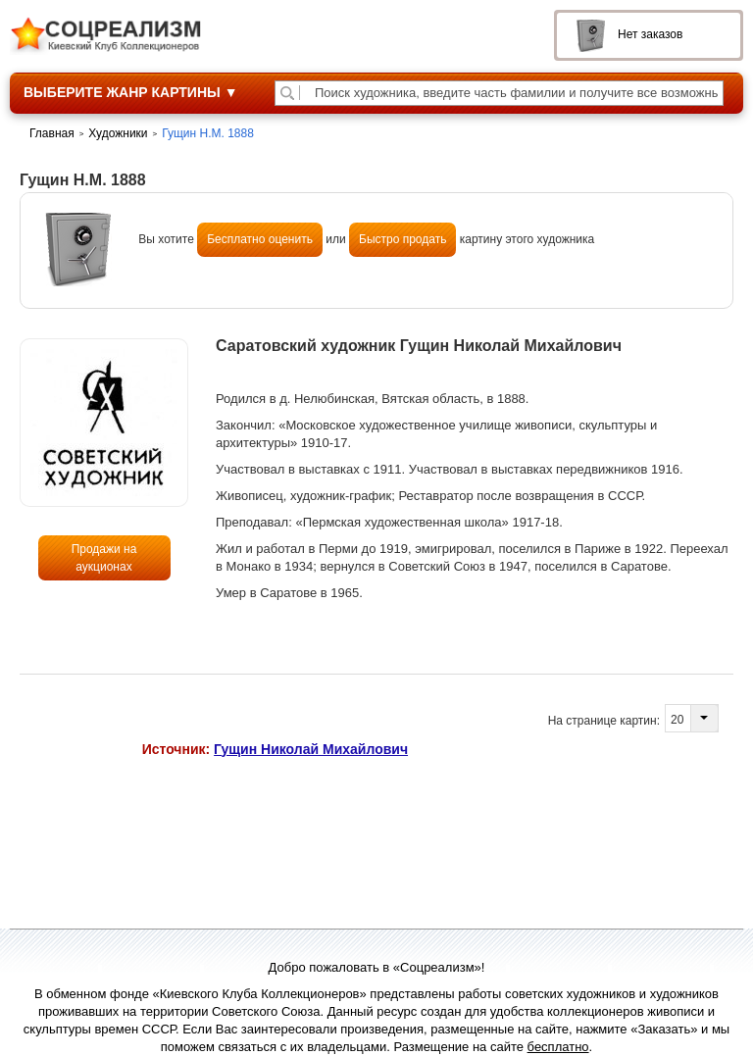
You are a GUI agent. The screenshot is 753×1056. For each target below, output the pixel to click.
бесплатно (558, 1046)
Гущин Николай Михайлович (311, 749)
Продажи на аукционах (104, 558)
